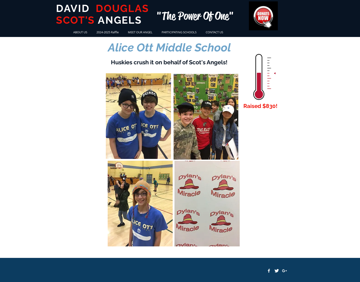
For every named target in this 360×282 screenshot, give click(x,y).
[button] (179, 32)
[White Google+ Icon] (284, 270)
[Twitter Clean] (276, 270)
